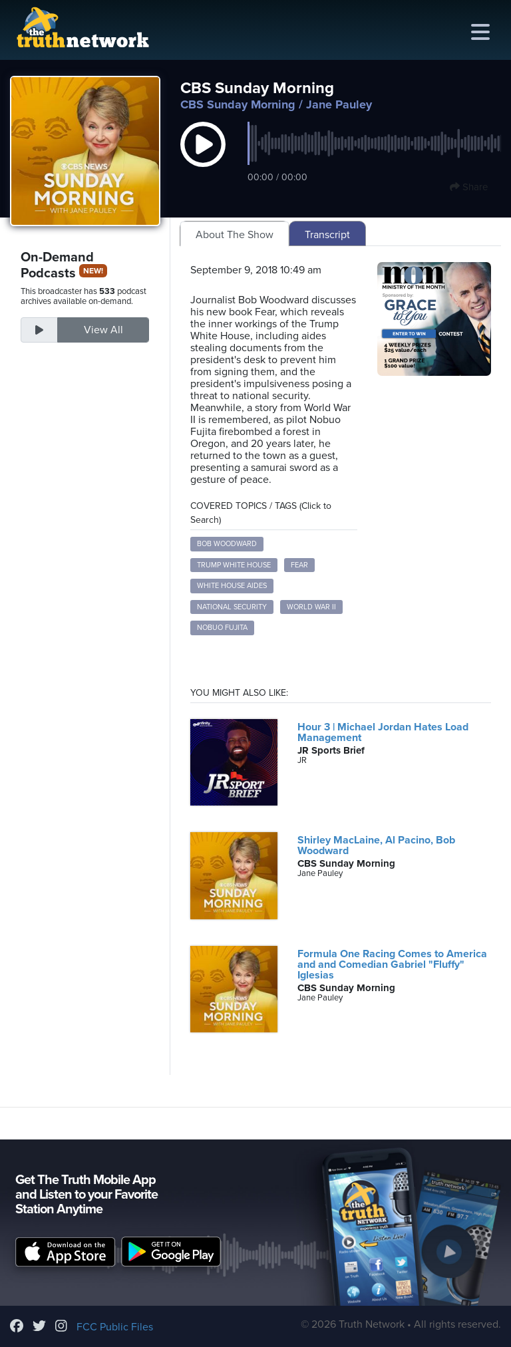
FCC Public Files (115, 1327)
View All (103, 330)
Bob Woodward (227, 543)
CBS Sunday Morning (237, 104)
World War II (311, 607)
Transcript (327, 234)
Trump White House (234, 565)
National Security (232, 607)
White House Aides (232, 585)
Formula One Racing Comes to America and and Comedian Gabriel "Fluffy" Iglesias (392, 964)
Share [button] (469, 187)
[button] (203, 158)
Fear (299, 565)
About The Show (234, 234)
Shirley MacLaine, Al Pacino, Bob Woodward (376, 845)
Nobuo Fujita (222, 627)
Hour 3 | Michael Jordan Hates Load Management (382, 732)
